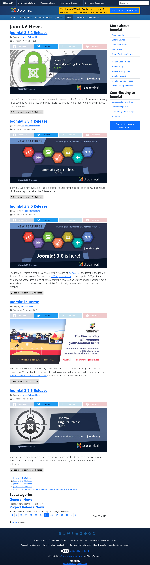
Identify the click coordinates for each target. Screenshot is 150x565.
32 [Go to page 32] (31, 515)
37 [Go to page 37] (57, 515)
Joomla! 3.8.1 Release (28, 121)
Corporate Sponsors (120, 106)
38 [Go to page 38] (62, 515)
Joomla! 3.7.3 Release (22, 481)
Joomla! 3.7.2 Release (22, 483)
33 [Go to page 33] (36, 515)
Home (14, 17)
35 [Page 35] (46, 515)
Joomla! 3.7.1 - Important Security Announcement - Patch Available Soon (45, 489)
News (69, 17)
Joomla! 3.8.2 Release (28, 32)
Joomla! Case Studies (121, 61)
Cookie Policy (62, 545)
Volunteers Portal (119, 116)
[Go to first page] (12, 515)
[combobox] (134, 3)
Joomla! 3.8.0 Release (28, 206)
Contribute (79, 17)
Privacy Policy (49, 545)
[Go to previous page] (16, 515)
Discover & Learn (48, 3)
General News (27, 306)
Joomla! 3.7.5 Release (28, 390)
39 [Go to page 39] (67, 515)
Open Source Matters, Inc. (72, 556)
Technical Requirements (122, 85)
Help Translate (99, 545)
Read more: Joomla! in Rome (24, 381)
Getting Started (118, 40)
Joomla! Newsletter (120, 76)
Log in (126, 545)
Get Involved (117, 49)
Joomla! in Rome (24, 301)
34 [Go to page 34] (41, 515)
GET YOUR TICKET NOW (124, 10)
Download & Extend (27, 3)
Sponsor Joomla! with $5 (81, 545)
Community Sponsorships (123, 111)
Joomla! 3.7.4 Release (22, 478)
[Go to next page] (71, 515)
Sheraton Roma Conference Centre (28, 375)
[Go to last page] (75, 515)
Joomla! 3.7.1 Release (22, 486)
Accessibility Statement (31, 545)
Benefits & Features (43, 17)
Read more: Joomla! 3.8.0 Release (26, 292)
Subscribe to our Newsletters (125, 125)
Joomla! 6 (60, 17)
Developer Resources (94, 3)
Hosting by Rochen (75, 563)
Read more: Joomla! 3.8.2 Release (26, 112)
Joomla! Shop (117, 66)
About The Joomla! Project (123, 54)
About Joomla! (26, 17)
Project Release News (30, 37)
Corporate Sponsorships (122, 102)
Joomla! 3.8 (74, 272)
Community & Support (70, 3)
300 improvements (61, 276)
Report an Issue (115, 545)
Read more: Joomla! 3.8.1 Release (26, 197)
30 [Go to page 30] (21, 515)
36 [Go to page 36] (52, 515)
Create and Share (119, 44)
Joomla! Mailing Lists (121, 71)
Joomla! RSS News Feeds (122, 81)
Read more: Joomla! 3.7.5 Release (26, 470)
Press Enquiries (94, 17)
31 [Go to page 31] (26, 515)
